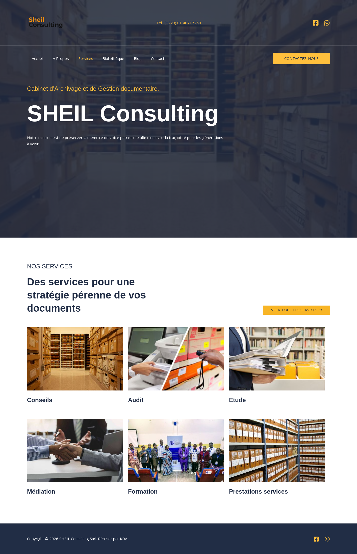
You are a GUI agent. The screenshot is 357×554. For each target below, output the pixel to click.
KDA (124, 538)
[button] (301, 58)
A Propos (58, 58)
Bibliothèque (107, 58)
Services (81, 58)
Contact (147, 58)
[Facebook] (316, 23)
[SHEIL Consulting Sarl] (46, 23)
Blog (129, 58)
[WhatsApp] (327, 23)
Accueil (36, 58)
